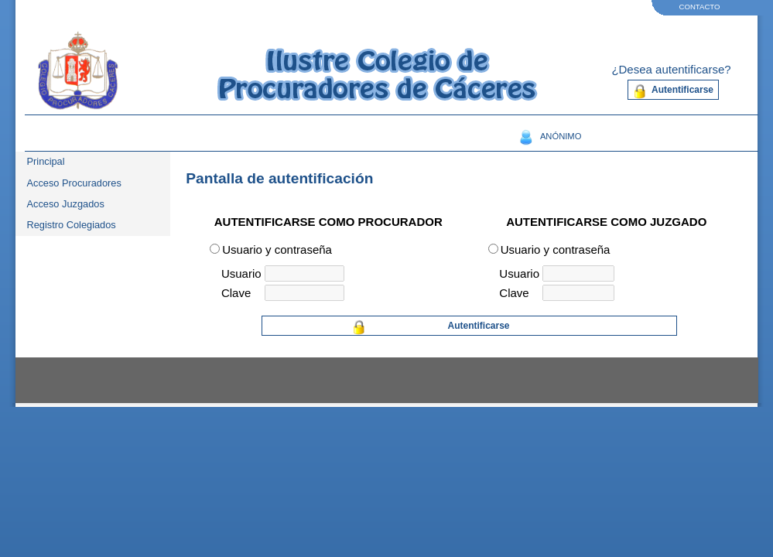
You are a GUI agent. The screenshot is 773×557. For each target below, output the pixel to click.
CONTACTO (699, 6)
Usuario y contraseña (277, 249)
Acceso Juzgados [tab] (65, 204)
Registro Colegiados (71, 225)
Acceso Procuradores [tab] (74, 183)
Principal (46, 161)
